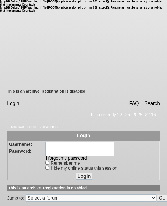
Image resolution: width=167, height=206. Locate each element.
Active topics (49, 126)
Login (13, 103)
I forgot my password (66, 158)
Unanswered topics (24, 126)
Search (152, 103)
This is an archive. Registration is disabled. (46, 91)
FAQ (134, 103)
